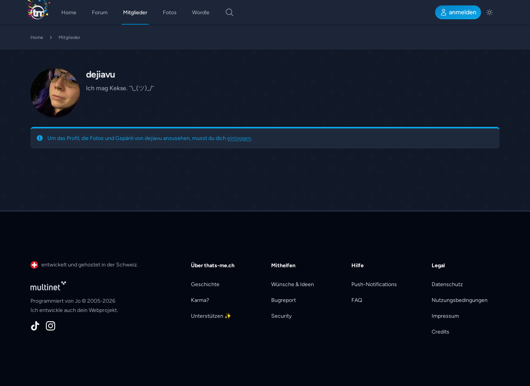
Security (281, 316)
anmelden (458, 12)
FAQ (356, 300)
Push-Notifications (374, 284)
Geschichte (205, 284)
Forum (100, 12)
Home (68, 12)
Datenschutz (447, 284)
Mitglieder (135, 12)
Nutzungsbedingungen (460, 300)
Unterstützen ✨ (211, 316)
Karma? (200, 300)
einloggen (239, 138)
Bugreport (283, 300)
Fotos (170, 12)
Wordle (200, 12)
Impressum (445, 316)
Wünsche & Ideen (292, 284)
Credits (440, 332)
